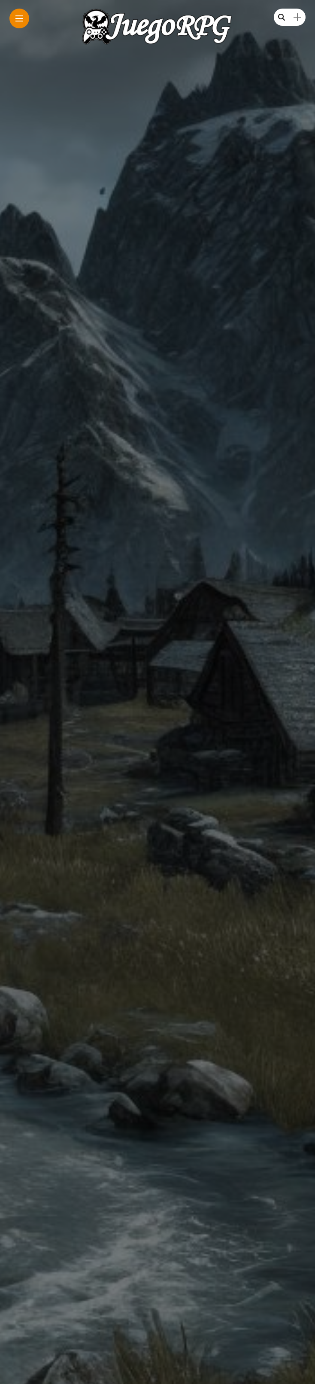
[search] (281, 17)
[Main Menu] (19, 18)
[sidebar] (297, 17)
